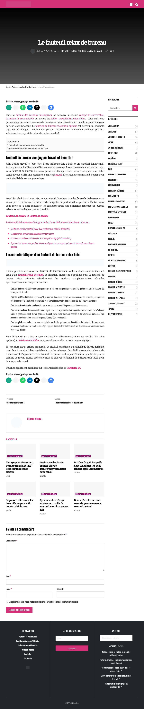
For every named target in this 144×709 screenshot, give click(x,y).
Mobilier (111, 276)
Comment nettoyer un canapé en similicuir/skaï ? (116, 685)
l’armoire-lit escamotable (20, 118)
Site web (60, 588)
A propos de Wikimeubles (28, 636)
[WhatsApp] (23, 107)
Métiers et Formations (117, 260)
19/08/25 (77, 511)
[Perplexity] (16, 107)
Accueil (8, 87)
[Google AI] (51, 107)
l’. (74, 367)
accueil (58, 174)
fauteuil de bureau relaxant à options (56, 126)
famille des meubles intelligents (34, 115)
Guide (110, 222)
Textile (111, 308)
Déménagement (114, 185)
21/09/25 (8, 511)
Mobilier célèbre (115, 281)
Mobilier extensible (116, 292)
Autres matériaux (115, 147)
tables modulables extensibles (68, 118)
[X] (37, 107)
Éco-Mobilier (113, 196)
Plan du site (28, 658)
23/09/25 (43, 477)
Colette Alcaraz (50, 51)
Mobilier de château (116, 287)
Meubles (111, 265)
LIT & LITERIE (113, 249)
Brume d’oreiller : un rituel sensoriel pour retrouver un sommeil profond (88, 504)
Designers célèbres (116, 190)
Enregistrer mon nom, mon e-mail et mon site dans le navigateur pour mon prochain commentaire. (43, 601)
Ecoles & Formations (116, 201)
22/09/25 (77, 473)
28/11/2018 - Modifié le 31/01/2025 (73, 50)
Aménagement (113, 126)
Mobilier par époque (116, 297)
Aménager (112, 131)
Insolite (111, 238)
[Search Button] (135, 108)
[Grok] (44, 107)
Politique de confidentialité (27, 645)
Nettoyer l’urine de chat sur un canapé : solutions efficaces (116, 653)
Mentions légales (28, 649)
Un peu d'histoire (115, 314)
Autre (110, 142)
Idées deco (112, 233)
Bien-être (112, 158)
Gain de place (113, 217)
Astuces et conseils (18, 87)
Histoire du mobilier (116, 228)
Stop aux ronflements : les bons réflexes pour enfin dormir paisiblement (19, 504)
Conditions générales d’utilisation (27, 640)
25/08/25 (43, 514)
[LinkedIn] (30, 107)
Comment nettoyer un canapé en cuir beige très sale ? (116, 677)
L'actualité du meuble (117, 244)
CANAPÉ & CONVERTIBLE (117, 174)
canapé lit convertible (91, 115)
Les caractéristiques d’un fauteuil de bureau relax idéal (28, 148)
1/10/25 (8, 477)
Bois (110, 169)
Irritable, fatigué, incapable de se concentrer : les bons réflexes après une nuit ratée (88, 466)
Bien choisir (113, 152)
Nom (8, 576)
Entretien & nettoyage (117, 212)
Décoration (112, 179)
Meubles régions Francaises (119, 271)
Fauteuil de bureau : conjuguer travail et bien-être (26, 144)
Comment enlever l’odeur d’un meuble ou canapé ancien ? (116, 669)
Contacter (27, 653)
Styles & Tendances (116, 303)
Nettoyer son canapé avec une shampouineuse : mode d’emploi (116, 661)
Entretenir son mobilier (118, 206)
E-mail (9, 589)
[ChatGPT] (9, 107)
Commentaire (11, 541)
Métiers (111, 255)
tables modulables (29, 340)
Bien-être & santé (96, 50)
